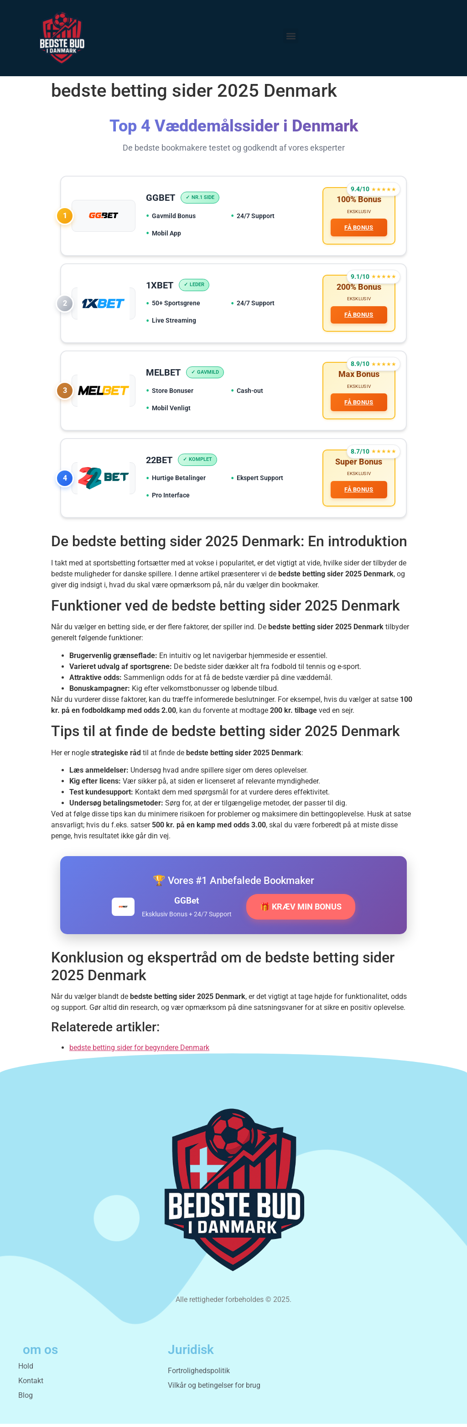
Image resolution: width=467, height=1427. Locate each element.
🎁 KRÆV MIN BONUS (301, 910)
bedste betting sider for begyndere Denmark (139, 1050)
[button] (290, 35)
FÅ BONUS (358, 228)
